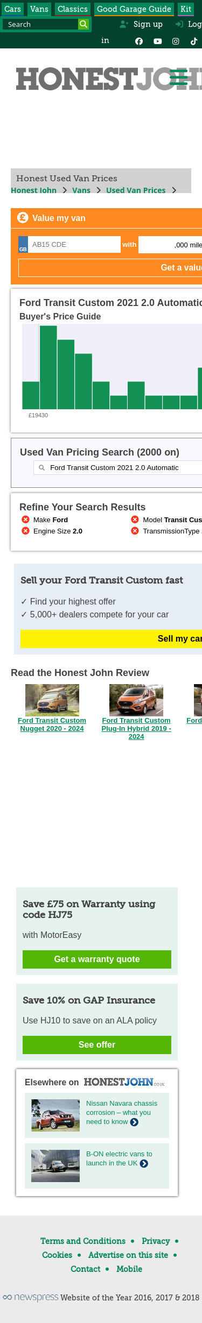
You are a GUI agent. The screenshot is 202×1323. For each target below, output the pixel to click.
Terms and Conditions (83, 1241)
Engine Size (50, 531)
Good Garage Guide (134, 9)
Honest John (34, 190)
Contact (85, 1269)
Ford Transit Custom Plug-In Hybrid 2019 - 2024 (136, 725)
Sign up (141, 24)
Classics (73, 9)
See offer (97, 1044)
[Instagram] (176, 40)
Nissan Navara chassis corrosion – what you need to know (121, 1112)
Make (43, 520)
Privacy (156, 1241)
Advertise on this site (128, 1255)
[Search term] (46, 24)
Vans (39, 9)
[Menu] (178, 77)
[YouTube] (157, 40)
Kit (185, 9)
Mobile (129, 1269)
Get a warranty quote (97, 959)
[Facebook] (139, 40)
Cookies (57, 1255)
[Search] (83, 24)
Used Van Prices (136, 190)
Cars (12, 9)
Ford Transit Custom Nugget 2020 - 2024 (52, 721)
